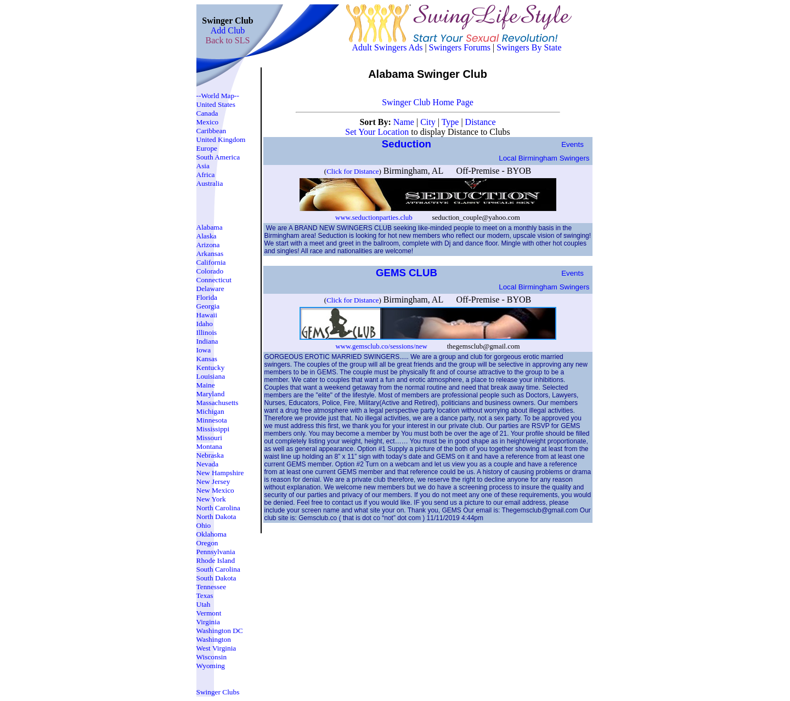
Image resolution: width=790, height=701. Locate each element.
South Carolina (218, 569)
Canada (207, 113)
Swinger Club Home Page (427, 102)
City (429, 122)
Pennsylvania (215, 552)
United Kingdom (221, 139)
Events (572, 144)
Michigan (210, 411)
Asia (203, 166)
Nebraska (210, 455)
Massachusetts (217, 402)
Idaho (204, 324)
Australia (209, 183)
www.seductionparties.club (374, 217)
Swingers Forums (459, 47)
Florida (207, 297)
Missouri (209, 438)
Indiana (207, 341)
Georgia (208, 306)
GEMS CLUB (408, 272)
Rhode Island (215, 560)
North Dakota (216, 516)
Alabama (209, 227)
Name (404, 122)
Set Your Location (377, 131)
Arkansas (210, 253)
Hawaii (207, 315)
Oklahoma (211, 534)
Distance (480, 122)
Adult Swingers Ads (387, 47)
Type (451, 122)
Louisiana (210, 376)
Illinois (206, 332)
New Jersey (213, 481)
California (211, 262)
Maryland (210, 394)
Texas (204, 595)
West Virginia (216, 648)
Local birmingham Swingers (544, 158)
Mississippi (213, 429)
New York (211, 499)
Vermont (209, 613)
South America (218, 157)
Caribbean (211, 131)
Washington (213, 639)
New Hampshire (220, 473)
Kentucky (210, 367)
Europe (207, 148)
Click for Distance (352, 171)
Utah (203, 604)
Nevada (207, 464)
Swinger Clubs (218, 692)
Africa (205, 174)
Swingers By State (528, 47)
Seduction (408, 144)
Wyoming (210, 666)
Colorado (210, 271)
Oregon (207, 543)
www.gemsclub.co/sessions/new (381, 346)
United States (215, 104)
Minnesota (211, 420)
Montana (209, 446)
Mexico (207, 122)
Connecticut (214, 280)
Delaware (210, 288)
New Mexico (215, 490)
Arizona (208, 245)
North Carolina (218, 508)
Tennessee (211, 587)
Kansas (207, 359)
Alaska (206, 236)
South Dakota (216, 578)
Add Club (228, 30)
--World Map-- (218, 96)
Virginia (208, 622)
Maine (205, 385)
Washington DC (219, 630)
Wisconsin (211, 657)
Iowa (203, 350)
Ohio (203, 525)
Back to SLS (228, 40)
